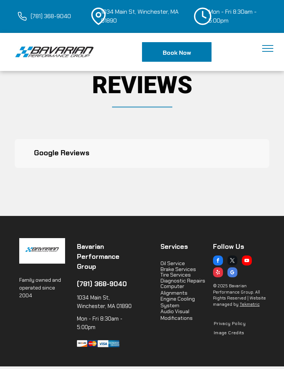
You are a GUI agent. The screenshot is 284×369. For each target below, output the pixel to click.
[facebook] (218, 261)
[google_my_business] (232, 273)
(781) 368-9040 (102, 284)
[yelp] (218, 273)
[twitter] (232, 261)
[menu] (267, 48)
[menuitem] (227, 323)
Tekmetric (250, 304)
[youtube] (247, 261)
